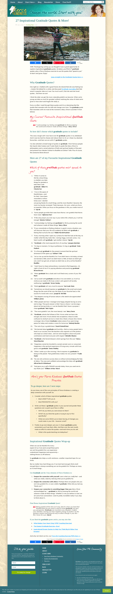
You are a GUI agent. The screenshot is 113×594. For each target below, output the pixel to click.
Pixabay (77, 539)
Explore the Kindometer (51, 558)
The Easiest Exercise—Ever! (47, 526)
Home (12, 2)
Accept (107, 590)
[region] (56, 590)
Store (58, 2)
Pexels (82, 539)
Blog (39, 2)
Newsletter (48, 2)
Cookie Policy (11, 591)
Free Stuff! (67, 2)
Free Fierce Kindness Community (53, 556)
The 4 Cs (46, 561)
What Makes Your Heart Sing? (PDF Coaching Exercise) (53, 523)
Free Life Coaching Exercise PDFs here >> (66, 536)
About (20, 2)
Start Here (29, 2)
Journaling (69, 89)
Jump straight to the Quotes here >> (67, 77)
